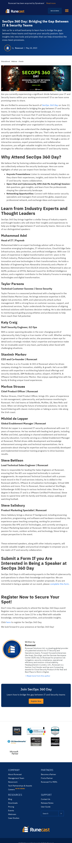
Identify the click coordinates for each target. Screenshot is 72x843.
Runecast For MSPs (49, 782)
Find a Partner (47, 778)
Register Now (36, 701)
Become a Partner (48, 774)
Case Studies (13, 818)
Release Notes (47, 803)
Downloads (13, 803)
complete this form (59, 584)
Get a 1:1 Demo (55, 10)
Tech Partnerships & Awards (20, 785)
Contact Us (45, 799)
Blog (10, 799)
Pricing (11, 807)
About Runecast (15, 774)
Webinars (12, 814)
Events (11, 810)
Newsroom (12, 782)
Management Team (16, 778)
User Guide (45, 807)
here (8, 622)
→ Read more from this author (37, 676)
